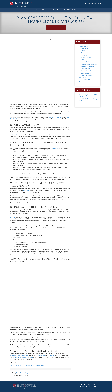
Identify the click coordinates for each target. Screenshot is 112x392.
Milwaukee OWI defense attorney (19, 302)
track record (41, 302)
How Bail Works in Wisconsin (87, 103)
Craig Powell (28, 320)
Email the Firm (57, 9)
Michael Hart (19, 320)
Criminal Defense (84, 46)
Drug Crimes (82, 77)
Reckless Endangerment (88, 66)
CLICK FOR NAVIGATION (92, 3)
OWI (18, 316)
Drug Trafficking (85, 79)
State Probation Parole (87, 71)
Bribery (83, 50)
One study (13, 190)
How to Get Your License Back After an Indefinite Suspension (27, 312)
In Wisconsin (13, 108)
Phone (75, 351)
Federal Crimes (85, 55)
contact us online (28, 304)
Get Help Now (56, 27)
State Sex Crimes (86, 73)
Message (76, 365)
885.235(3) (26, 164)
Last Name (77, 344)
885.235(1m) (25, 145)
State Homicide (85, 68)
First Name (77, 337)
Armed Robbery (85, 48)
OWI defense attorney (55, 90)
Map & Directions (24, 356)
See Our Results (70, 9)
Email (75, 358)
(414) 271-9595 (17, 304)
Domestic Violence (86, 53)
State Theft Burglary (87, 75)
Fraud (82, 59)
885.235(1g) (55, 121)
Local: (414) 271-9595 (43, 9)
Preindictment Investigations (89, 64)
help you (52, 302)
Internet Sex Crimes (86, 62)
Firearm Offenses (86, 57)
